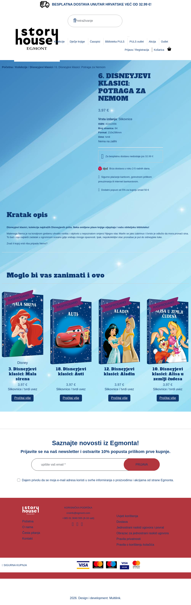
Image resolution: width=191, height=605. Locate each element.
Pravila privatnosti (128, 539)
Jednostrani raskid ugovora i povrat (140, 527)
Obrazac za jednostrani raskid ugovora (142, 533)
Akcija (152, 41)
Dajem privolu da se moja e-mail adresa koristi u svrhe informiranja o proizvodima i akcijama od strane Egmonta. (95, 480)
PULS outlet (136, 41)
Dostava (122, 521)
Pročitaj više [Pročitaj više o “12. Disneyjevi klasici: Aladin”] (119, 398)
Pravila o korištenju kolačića (135, 544)
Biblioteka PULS (114, 41)
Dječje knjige (77, 41)
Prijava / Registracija (137, 49)
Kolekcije (59, 41)
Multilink (114, 598)
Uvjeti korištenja (127, 516)
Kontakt (27, 538)
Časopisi (95, 41)
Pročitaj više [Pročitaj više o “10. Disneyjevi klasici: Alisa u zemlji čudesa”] (168, 398)
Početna (7, 67)
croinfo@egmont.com (78, 513)
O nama (27, 527)
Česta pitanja (31, 532)
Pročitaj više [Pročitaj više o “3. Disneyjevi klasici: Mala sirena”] (22, 398)
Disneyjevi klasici (41, 67)
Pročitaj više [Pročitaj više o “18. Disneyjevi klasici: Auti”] (71, 398)
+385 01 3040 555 (72, 518)
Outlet (164, 41)
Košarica (159, 49)
